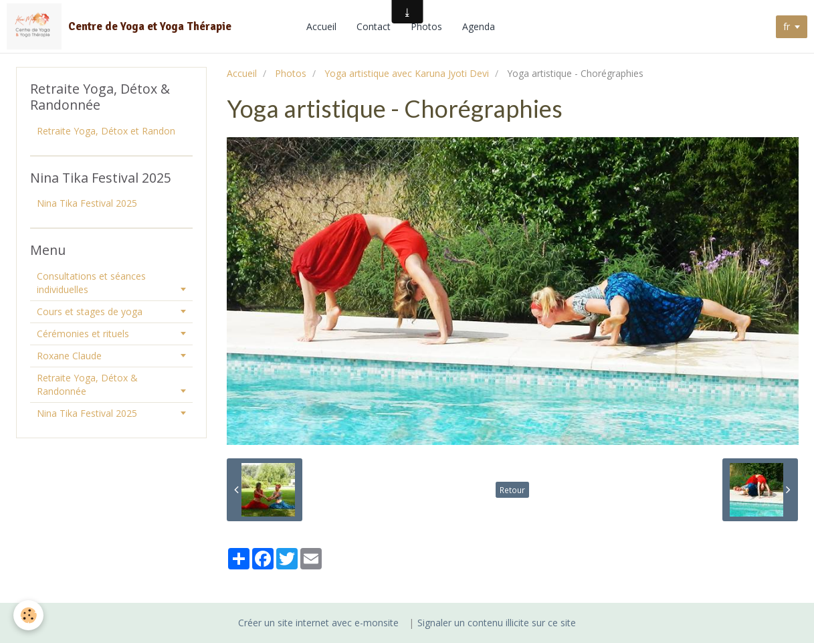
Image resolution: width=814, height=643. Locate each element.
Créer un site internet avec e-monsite (318, 622)
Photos (426, 26)
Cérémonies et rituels (83, 333)
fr (786, 26)
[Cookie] (28, 615)
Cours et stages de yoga (89, 311)
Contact (374, 26)
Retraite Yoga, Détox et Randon (106, 130)
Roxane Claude (69, 355)
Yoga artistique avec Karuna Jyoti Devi (406, 73)
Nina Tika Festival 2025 (87, 203)
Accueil (321, 26)
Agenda (478, 26)
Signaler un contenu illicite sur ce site (496, 622)
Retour (512, 489)
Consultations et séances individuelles (91, 283)
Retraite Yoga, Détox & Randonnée (87, 384)
